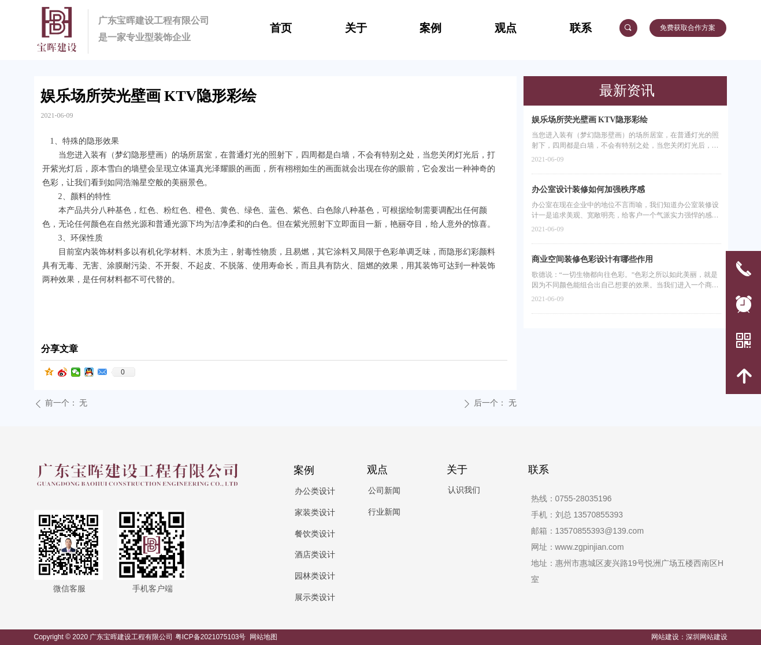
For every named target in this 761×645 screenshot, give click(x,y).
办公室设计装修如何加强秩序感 (588, 189)
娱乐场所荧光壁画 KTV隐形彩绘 (590, 119)
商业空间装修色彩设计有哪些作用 (592, 259)
